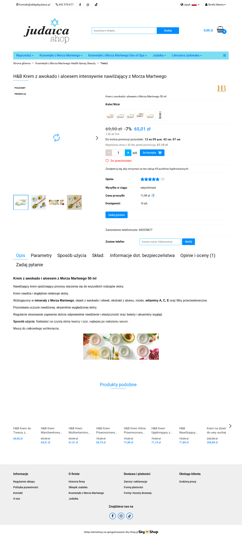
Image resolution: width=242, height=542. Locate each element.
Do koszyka (152, 153)
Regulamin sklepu (24, 481)
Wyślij (188, 241)
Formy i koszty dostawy (138, 492)
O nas (16, 498)
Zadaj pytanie (116, 214)
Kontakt (18, 492)
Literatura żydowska (187, 55)
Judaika (159, 55)
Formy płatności (133, 487)
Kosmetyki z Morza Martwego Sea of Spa (117, 55)
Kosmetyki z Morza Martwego (61, 55)
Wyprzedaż (25, 55)
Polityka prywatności (25, 487)
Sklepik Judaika (78, 487)
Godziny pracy (187, 481)
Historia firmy (77, 481)
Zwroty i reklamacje (135, 481)
